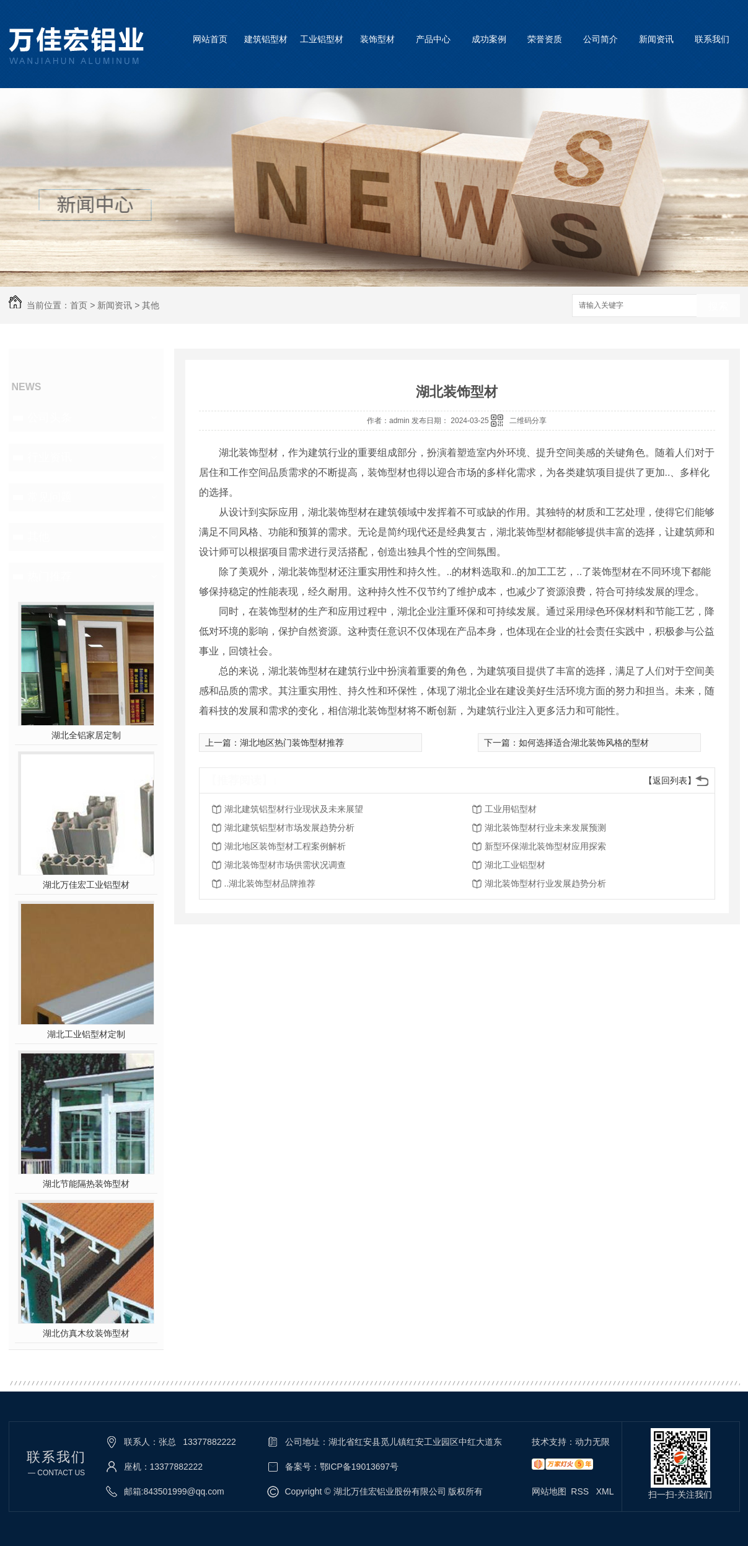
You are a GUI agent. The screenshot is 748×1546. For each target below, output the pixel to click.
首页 (78, 305)
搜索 (718, 306)
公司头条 (49, 417)
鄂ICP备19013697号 (359, 1467)
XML (605, 1491)
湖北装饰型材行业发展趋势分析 (545, 883)
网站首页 (210, 39)
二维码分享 (528, 420)
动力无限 (592, 1442)
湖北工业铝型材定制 (86, 1034)
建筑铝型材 (266, 39)
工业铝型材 (321, 39)
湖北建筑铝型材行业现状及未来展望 (293, 809)
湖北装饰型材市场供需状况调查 (285, 865)
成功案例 (489, 39)
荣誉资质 (544, 39)
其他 (150, 305)
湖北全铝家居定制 (86, 735)
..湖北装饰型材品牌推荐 (270, 883)
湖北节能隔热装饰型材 (86, 1184)
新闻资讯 (656, 39)
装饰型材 (377, 39)
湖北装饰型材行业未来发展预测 (545, 828)
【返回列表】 (670, 780)
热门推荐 (49, 576)
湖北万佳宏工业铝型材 (86, 885)
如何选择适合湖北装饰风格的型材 (584, 743)
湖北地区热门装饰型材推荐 (292, 743)
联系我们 (712, 39)
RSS (581, 1491)
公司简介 (600, 39)
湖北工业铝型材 (515, 865)
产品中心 (433, 39)
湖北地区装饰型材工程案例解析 (285, 846)
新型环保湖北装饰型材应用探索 (545, 846)
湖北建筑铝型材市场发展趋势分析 (289, 828)
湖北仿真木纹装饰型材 (86, 1333)
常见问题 (49, 497)
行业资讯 (49, 457)
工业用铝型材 (511, 809)
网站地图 (549, 1491)
